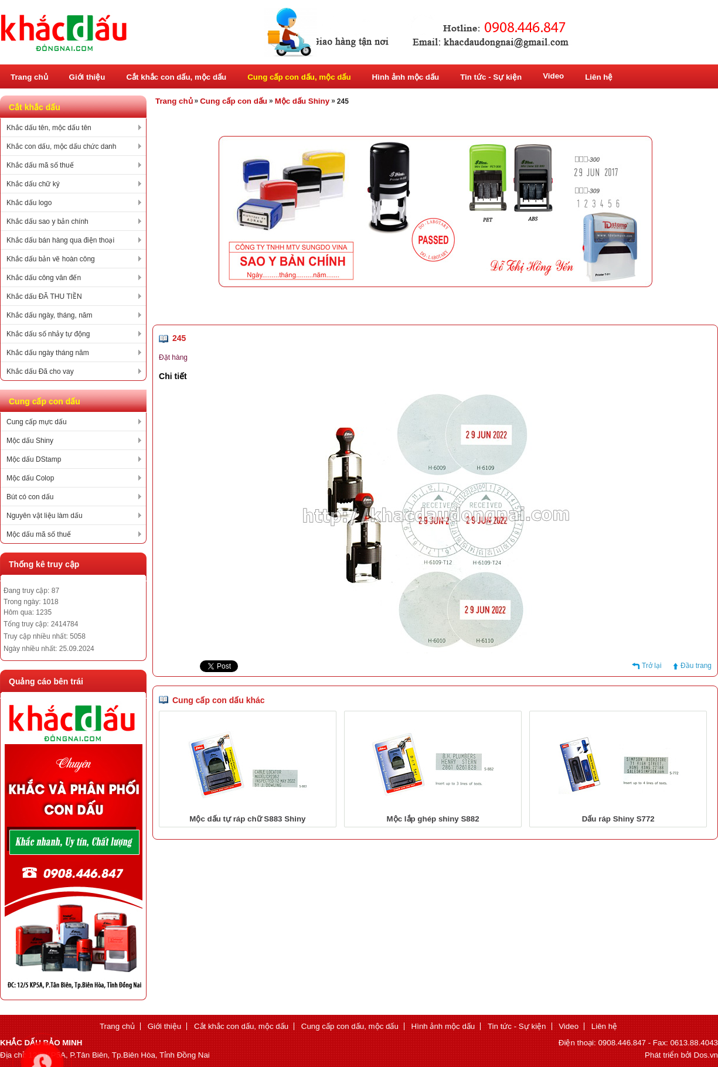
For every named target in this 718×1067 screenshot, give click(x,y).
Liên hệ (598, 77)
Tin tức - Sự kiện (491, 77)
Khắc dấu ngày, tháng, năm (49, 315)
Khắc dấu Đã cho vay (40, 371)
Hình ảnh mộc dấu (406, 77)
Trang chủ (29, 77)
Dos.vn (706, 1055)
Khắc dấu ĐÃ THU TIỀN (44, 296)
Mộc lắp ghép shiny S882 (433, 818)
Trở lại (652, 666)
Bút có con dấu (29, 497)
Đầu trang (696, 666)
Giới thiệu (87, 77)
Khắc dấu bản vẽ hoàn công (50, 259)
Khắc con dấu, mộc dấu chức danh (61, 146)
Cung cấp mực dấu (36, 422)
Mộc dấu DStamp (33, 459)
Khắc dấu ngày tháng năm (47, 353)
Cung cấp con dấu (233, 101)
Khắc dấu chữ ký (33, 184)
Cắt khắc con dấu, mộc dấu (176, 77)
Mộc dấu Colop (30, 478)
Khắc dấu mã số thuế (40, 165)
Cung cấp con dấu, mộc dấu (299, 77)
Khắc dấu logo (29, 203)
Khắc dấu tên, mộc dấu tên (48, 128)
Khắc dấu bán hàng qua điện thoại (60, 240)
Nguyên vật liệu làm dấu (44, 516)
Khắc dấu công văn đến (43, 278)
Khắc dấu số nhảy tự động (48, 334)
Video (553, 75)
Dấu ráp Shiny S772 (618, 818)
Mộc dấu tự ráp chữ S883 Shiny (247, 818)
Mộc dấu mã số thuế (38, 534)
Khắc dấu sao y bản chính (47, 221)
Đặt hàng (173, 357)
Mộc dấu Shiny (29, 441)
